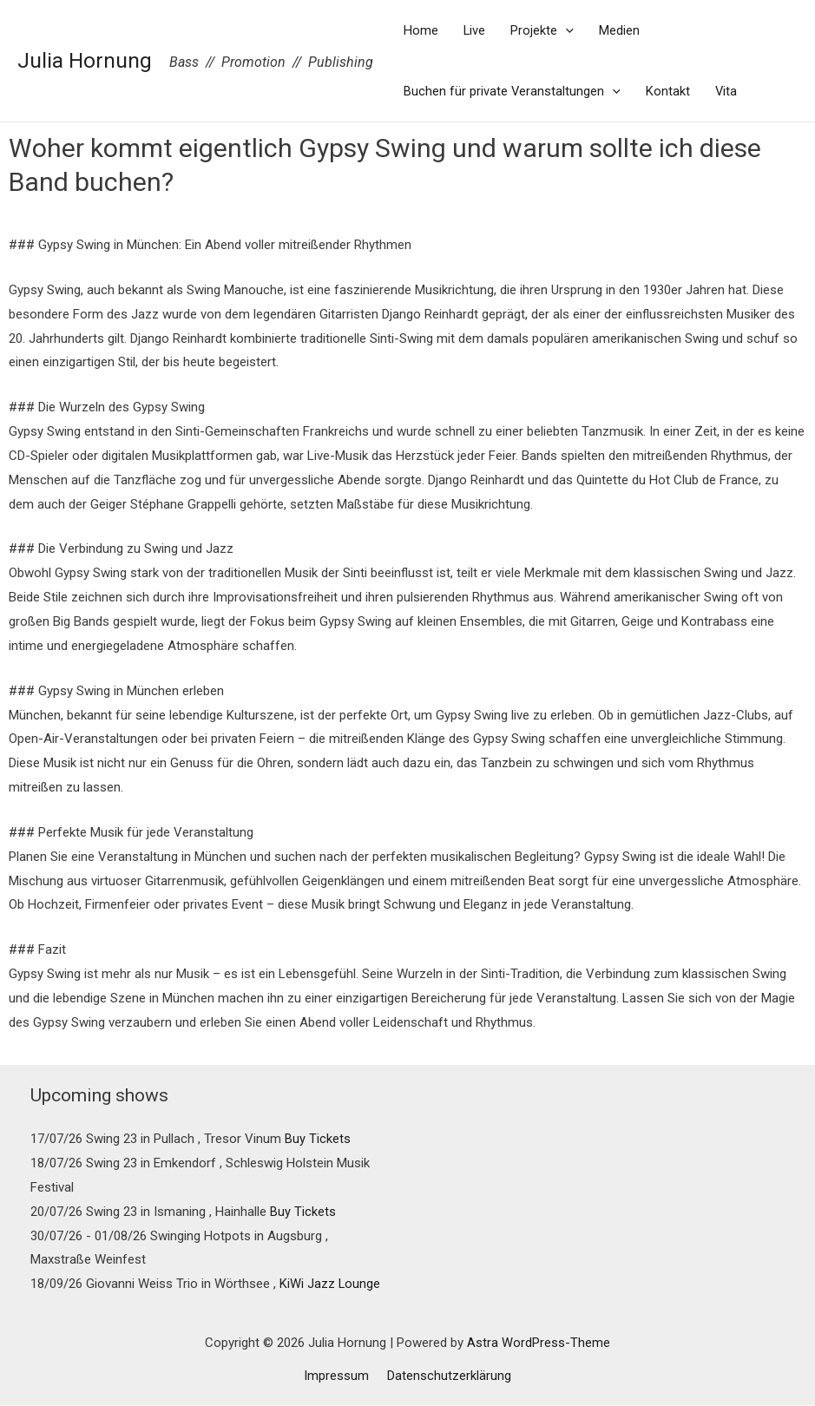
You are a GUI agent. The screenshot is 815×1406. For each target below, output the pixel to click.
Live (475, 30)
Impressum (338, 1375)
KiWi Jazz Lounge (330, 1283)
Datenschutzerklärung (446, 1375)
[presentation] (568, 30)
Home (421, 30)
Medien (622, 30)
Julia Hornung (84, 60)
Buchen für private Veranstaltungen (512, 91)
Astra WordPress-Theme (538, 1342)
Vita (729, 91)
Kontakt (669, 91)
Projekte (544, 30)
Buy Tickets (318, 1138)
